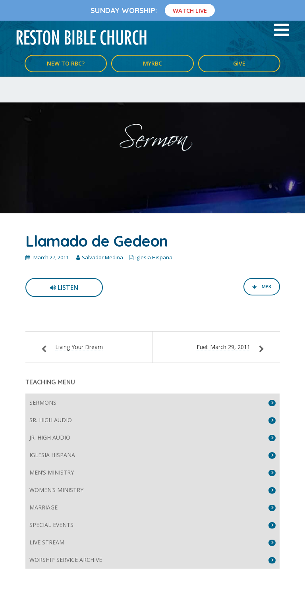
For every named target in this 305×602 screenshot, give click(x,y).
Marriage (43, 507)
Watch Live (190, 10)
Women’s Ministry (56, 490)
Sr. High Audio (50, 420)
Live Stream (46, 542)
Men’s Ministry (51, 472)
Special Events (51, 525)
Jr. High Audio (49, 437)
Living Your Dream (79, 347)
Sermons (42, 402)
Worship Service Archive (65, 559)
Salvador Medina (102, 257)
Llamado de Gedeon (96, 241)
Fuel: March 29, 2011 (223, 347)
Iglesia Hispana (153, 257)
